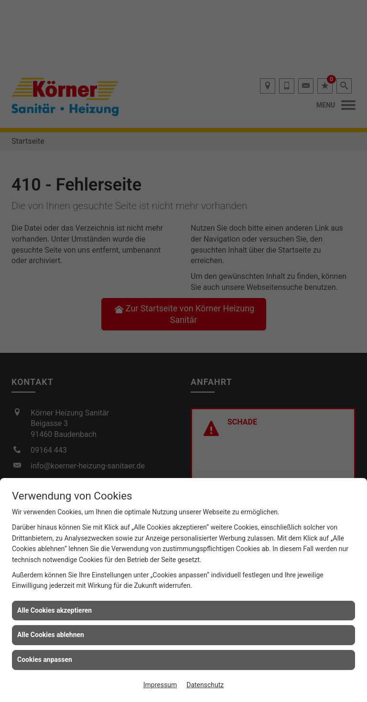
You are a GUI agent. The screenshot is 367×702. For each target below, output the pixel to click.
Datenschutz (205, 685)
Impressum (160, 685)
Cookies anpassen (44, 659)
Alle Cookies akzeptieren (54, 610)
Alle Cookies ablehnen (50, 634)
